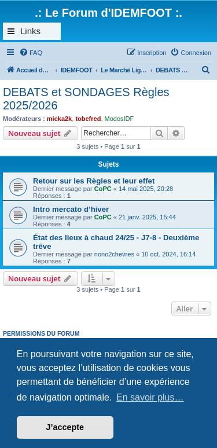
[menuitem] (30, 53)
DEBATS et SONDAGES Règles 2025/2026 (86, 99)
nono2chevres (114, 254)
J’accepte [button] (65, 427)
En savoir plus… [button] (150, 397)
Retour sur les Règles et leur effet (94, 181)
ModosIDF (119, 118)
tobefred (88, 118)
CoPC (103, 188)
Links (30, 31)
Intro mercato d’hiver (71, 209)
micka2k (59, 118)
